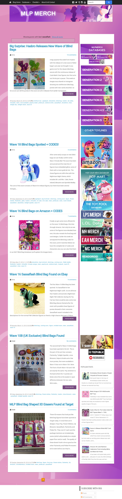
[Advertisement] (61, 28)
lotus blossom (67, 378)
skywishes (21, 193)
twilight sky (13, 101)
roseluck (60, 252)
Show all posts (57, 37)
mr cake (39, 191)
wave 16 (23, 253)
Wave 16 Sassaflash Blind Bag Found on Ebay (38, 262)
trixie (70, 99)
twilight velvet (22, 101)
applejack (45, 98)
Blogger (81, 494)
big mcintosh (46, 189)
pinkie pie (41, 99)
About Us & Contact (48, 2)
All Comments (86, 481)
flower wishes (46, 378)
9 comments (72, 267)
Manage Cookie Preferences (63, 494)
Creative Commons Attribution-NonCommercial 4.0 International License (69, 490)
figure (68, 189)
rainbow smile (49, 99)
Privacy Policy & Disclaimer (46, 494)
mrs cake (45, 191)
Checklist (36, 2)
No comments (71, 325)
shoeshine (65, 99)
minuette (13, 99)
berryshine (52, 98)
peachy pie (45, 252)
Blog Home (16, 2)
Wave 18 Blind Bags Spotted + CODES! (34, 141)
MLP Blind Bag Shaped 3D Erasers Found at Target (41, 389)
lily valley (71, 98)
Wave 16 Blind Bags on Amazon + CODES (36, 202)
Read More (69, 91)
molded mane (58, 310)
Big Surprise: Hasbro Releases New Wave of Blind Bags (41, 47)
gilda (23, 191)
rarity (61, 191)
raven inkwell (67, 191)
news (18, 99)
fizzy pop (50, 447)
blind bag (59, 98)
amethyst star (37, 98)
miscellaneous (20, 449)
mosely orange (32, 252)
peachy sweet (34, 99)
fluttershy (18, 191)
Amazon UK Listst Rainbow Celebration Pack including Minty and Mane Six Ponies (100, 449)
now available (24, 99)
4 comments (72, 147)
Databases (26, 2)
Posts (84, 478)
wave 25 (29, 101)
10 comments (71, 55)
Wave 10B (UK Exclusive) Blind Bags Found (37, 320)
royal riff (66, 252)
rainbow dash (53, 252)
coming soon (61, 189)
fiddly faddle (67, 250)
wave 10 (30, 380)
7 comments (72, 207)
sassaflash (57, 99)
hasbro (65, 98)
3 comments (72, 394)
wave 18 (36, 193)
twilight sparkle (29, 193)
